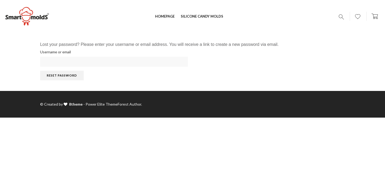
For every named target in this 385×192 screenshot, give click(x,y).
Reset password (62, 75)
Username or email (55, 52)
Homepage (165, 16)
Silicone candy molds (202, 16)
